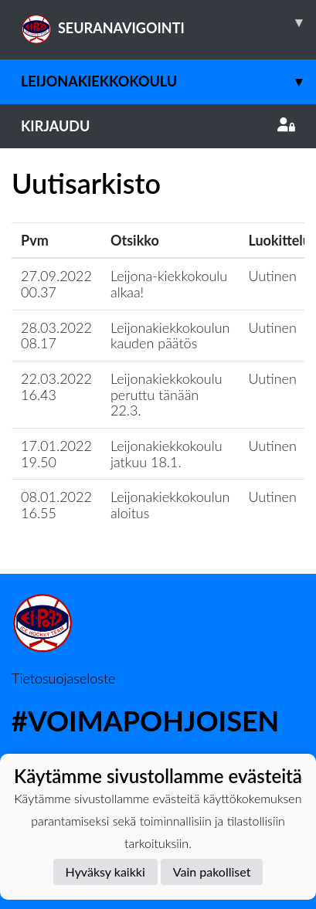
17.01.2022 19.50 (56, 453)
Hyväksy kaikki (105, 871)
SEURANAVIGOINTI (168, 22)
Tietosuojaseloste (63, 678)
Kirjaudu (158, 125)
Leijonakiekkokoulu (168, 81)
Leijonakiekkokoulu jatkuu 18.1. (166, 453)
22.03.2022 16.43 (56, 386)
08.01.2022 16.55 (56, 504)
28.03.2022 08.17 (56, 335)
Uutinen (272, 275)
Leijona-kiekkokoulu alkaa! (168, 283)
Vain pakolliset (212, 871)
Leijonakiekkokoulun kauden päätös (170, 335)
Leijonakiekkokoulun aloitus (170, 504)
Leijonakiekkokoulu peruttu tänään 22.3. (166, 394)
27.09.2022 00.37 (56, 283)
